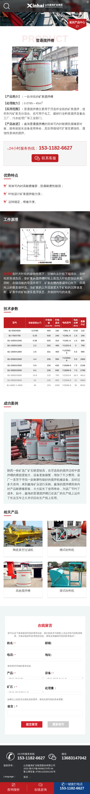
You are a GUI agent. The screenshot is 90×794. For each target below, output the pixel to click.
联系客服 (45, 158)
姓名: (11, 643)
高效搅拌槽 (23, 590)
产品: (11, 673)
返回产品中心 (77, 22)
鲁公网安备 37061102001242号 (39, 772)
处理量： (51, 688)
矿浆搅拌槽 (46, 96)
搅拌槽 (8, 273)
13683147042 (74, 759)
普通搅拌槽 (37, 124)
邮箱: (48, 643)
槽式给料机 (67, 549)
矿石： (12, 686)
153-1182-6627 (55, 148)
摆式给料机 (67, 590)
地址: (48, 654)
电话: (11, 654)
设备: (49, 673)
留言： (12, 706)
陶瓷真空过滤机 (23, 549)
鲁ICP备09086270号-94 (41, 769)
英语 (25, 778)
